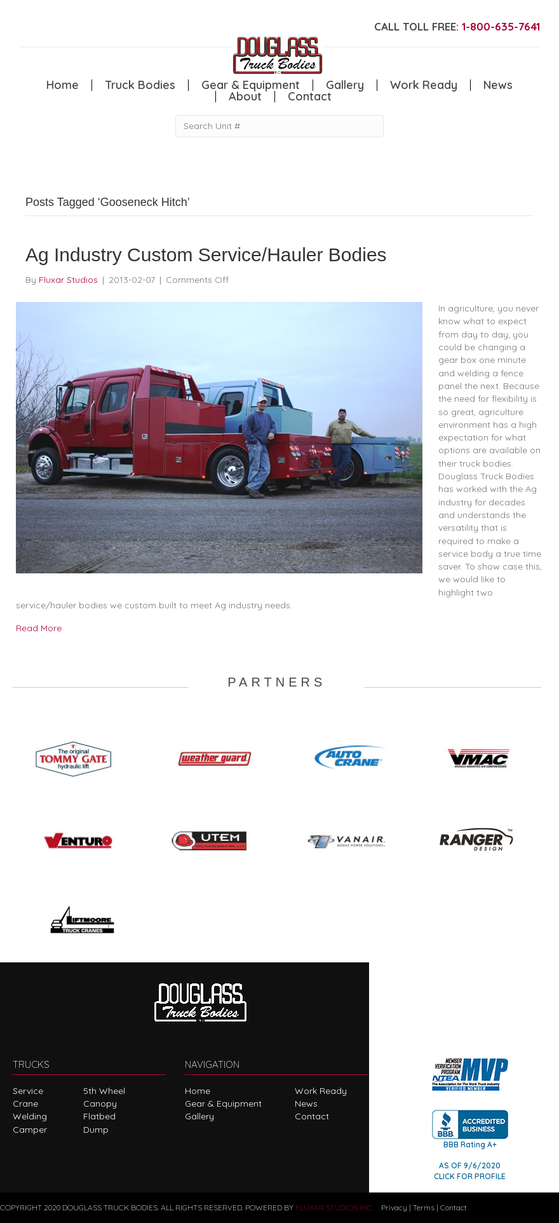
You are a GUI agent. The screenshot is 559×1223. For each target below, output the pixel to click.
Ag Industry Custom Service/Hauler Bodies (206, 254)
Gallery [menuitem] (345, 85)
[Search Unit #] (279, 126)
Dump (96, 1129)
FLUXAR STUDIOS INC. (334, 1207)
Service (28, 1091)
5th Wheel (104, 1091)
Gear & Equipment (223, 1103)
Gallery (199, 1116)
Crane (25, 1103)
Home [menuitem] (62, 85)
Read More (39, 628)
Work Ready (321, 1091)
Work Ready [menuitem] (423, 85)
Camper (30, 1129)
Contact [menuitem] (310, 96)
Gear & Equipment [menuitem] (250, 85)
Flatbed (99, 1116)
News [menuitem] (498, 85)
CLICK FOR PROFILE (470, 1176)
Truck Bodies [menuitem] (140, 85)
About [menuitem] (245, 96)
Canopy (100, 1103)
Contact (312, 1116)
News (306, 1103)
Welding (30, 1116)
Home (197, 1091)
